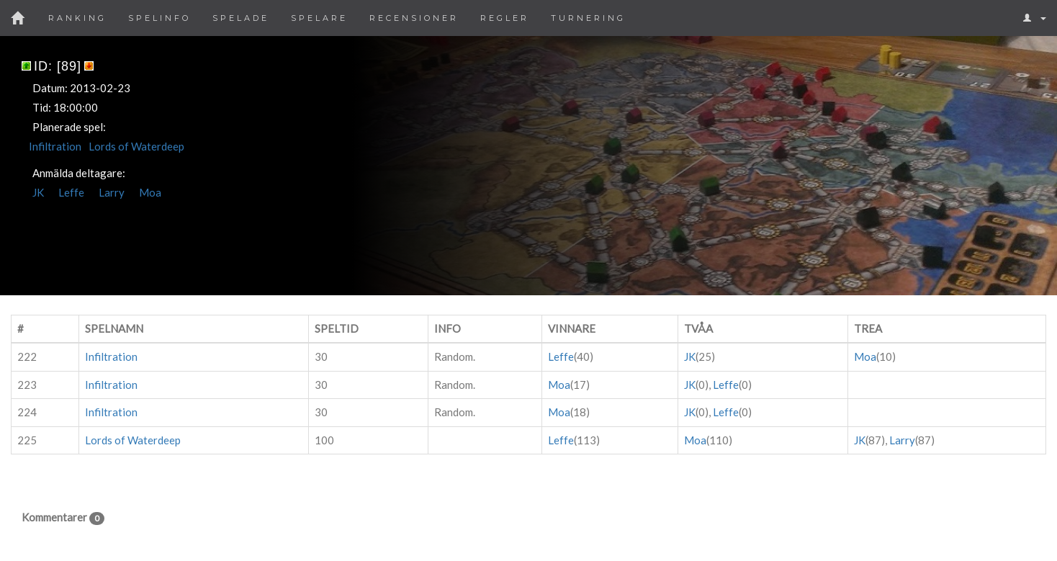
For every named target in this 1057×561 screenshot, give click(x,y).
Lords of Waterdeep (136, 146)
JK (38, 192)
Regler (504, 18)
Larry (112, 192)
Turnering (588, 18)
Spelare (319, 18)
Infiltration (55, 146)
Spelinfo (159, 18)
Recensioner (414, 18)
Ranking (77, 18)
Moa (150, 192)
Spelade (240, 18)
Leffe (71, 192)
